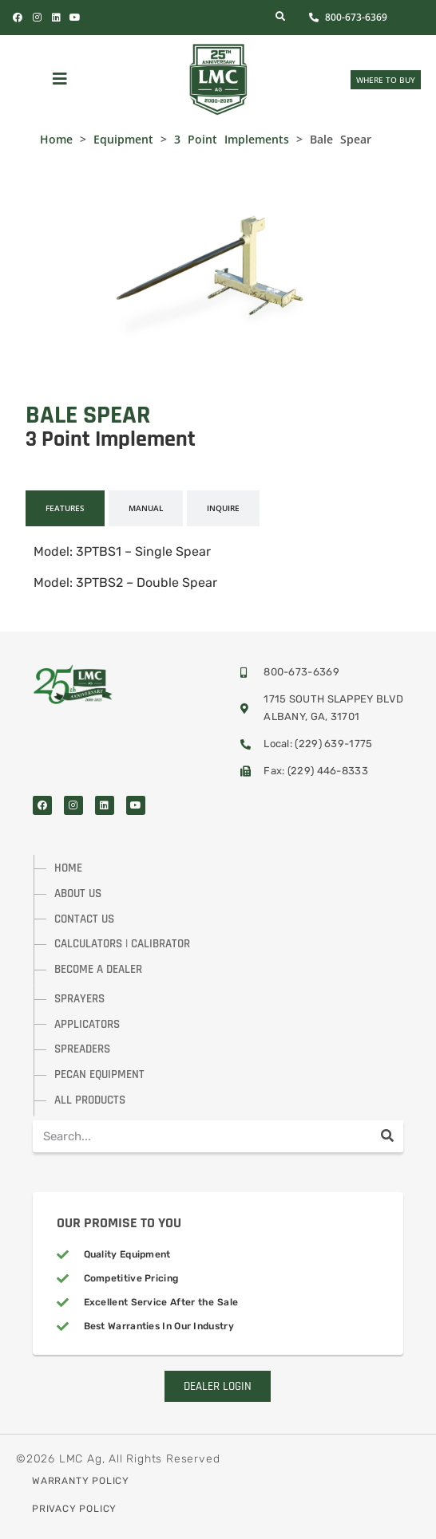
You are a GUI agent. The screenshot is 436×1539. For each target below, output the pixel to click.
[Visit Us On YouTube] (75, 17)
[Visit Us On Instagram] (73, 805)
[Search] (387, 1136)
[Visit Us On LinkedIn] (55, 17)
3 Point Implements (231, 139)
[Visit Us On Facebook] (42, 805)
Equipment (123, 139)
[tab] (65, 508)
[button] (60, 79)
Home (56, 139)
